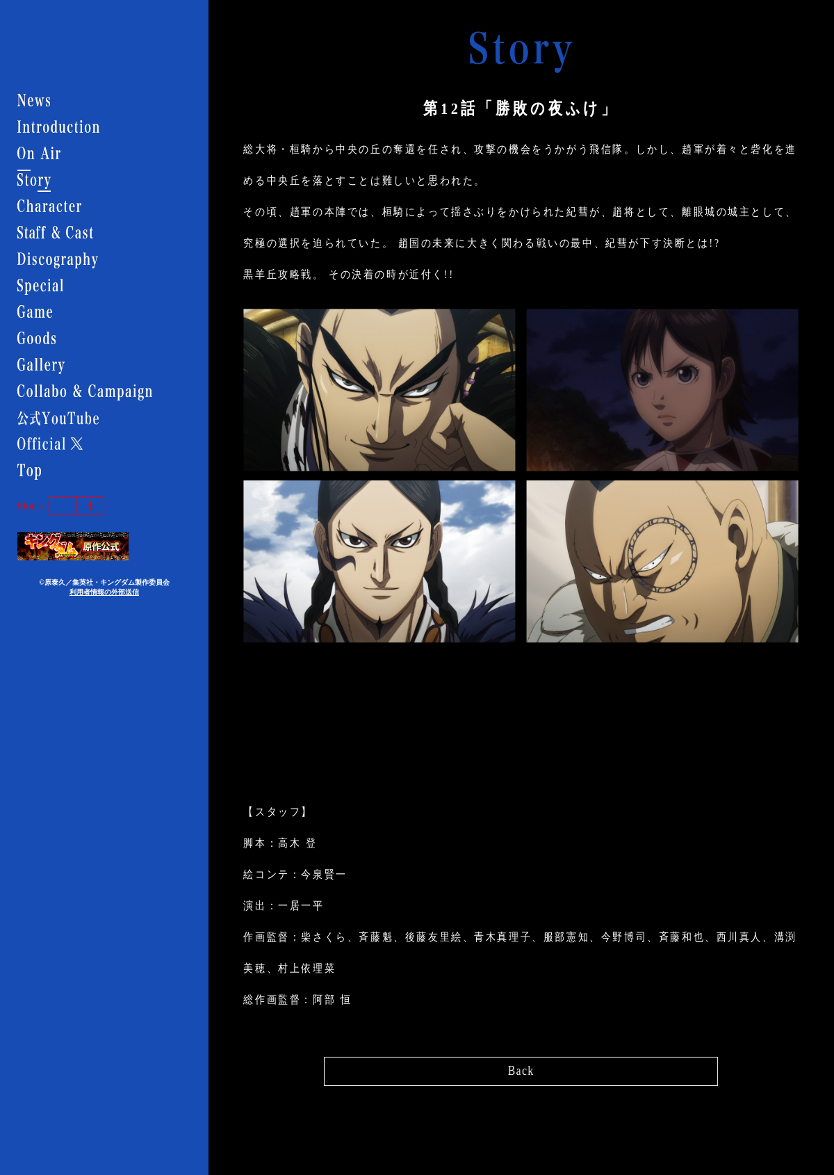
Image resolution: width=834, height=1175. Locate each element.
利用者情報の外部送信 (104, 592)
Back (521, 1067)
